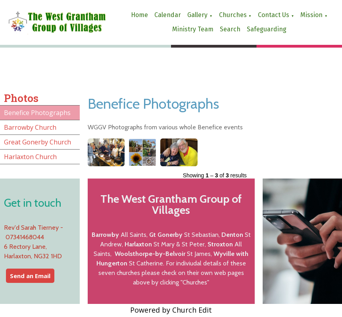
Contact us (273, 15)
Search (230, 29)
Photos (21, 98)
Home (139, 15)
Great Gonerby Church (37, 142)
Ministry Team (192, 29)
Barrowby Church (30, 127)
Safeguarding (266, 29)
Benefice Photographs (37, 112)
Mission (311, 15)
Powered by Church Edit (171, 310)
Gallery (197, 15)
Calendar (167, 15)
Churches (233, 15)
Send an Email (30, 276)
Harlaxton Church (30, 156)
